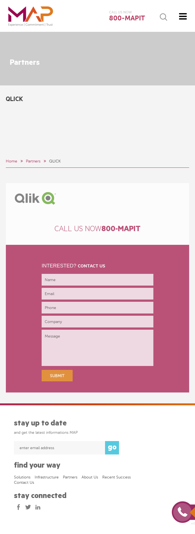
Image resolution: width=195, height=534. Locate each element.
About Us (90, 478)
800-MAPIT (127, 18)
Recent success (116, 478)
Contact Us (24, 484)
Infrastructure (47, 478)
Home (11, 161)
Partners (33, 161)
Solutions (22, 478)
